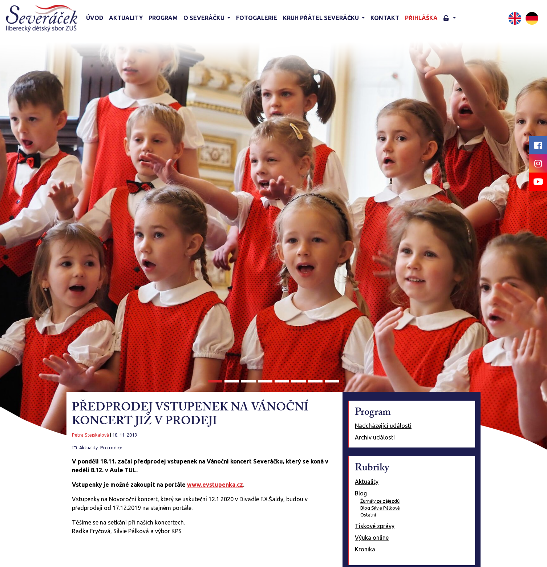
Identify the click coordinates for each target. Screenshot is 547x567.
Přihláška (421, 18)
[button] (450, 18)
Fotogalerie (256, 18)
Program (163, 18)
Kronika (365, 549)
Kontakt (384, 18)
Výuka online (372, 537)
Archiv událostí (375, 437)
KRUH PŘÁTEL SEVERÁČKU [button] (321, 18)
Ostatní (368, 514)
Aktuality (126, 18)
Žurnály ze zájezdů (380, 500)
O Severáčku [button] (204, 18)
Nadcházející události (383, 425)
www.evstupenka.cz (215, 484)
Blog (361, 493)
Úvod (94, 18)
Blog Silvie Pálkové (380, 507)
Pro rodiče (111, 447)
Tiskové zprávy (374, 526)
